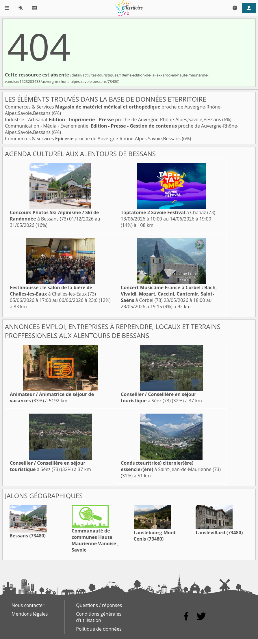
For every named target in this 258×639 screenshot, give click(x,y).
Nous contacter (28, 605)
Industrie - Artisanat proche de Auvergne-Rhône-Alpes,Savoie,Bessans (113, 119)
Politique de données (98, 629)
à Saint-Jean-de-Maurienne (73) (171, 466)
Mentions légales (30, 614)
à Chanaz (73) (168, 212)
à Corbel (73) (169, 293)
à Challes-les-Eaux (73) (53, 290)
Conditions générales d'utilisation (98, 617)
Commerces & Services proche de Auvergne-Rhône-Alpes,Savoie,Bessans (93, 138)
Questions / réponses (99, 605)
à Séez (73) (158, 397)
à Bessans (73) (54, 215)
